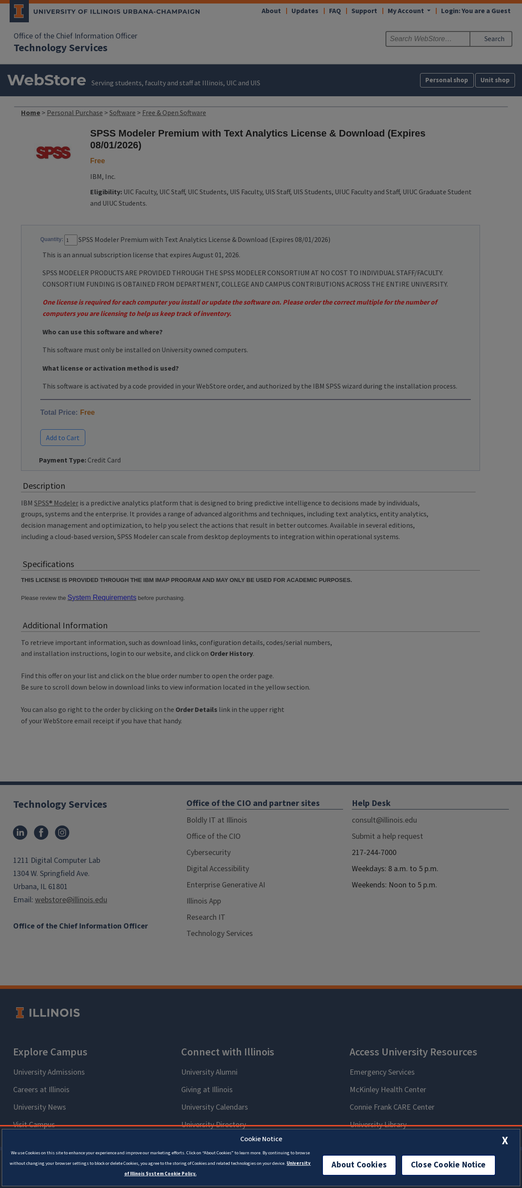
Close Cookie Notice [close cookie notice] (448, 1165)
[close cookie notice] (505, 1140)
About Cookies (359, 1165)
